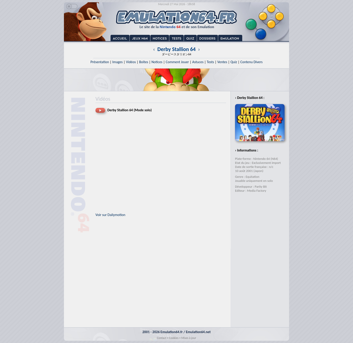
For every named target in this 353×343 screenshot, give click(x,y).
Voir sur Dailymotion (110, 215)
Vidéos (131, 62)
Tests (210, 62)
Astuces (198, 62)
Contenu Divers (251, 62)
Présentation (100, 62)
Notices (157, 62)
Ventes (222, 62)
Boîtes (143, 62)
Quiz (234, 62)
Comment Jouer (177, 62)
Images (117, 62)
